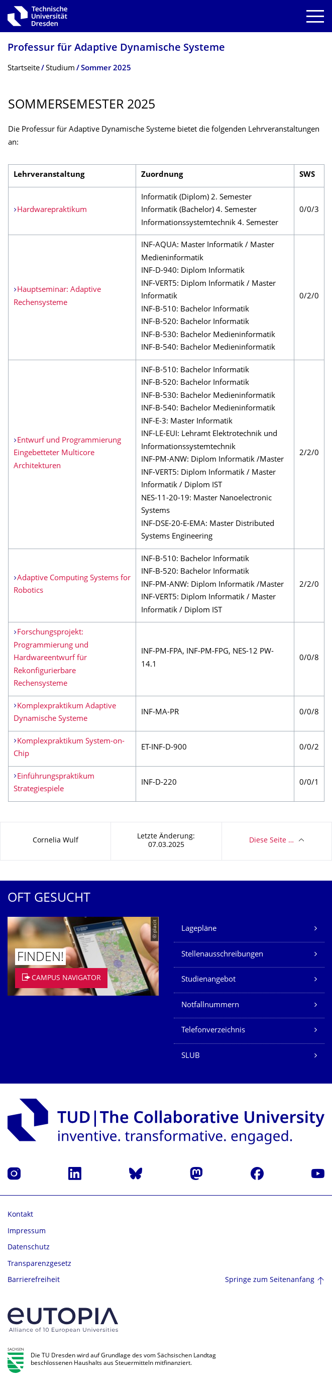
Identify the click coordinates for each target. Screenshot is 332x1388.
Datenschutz (29, 1247)
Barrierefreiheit (34, 1280)
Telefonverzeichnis (213, 1030)
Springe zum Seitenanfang (269, 1280)
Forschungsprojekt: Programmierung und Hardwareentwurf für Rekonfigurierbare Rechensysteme (51, 658)
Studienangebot (208, 980)
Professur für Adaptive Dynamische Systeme (116, 48)
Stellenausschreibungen (222, 954)
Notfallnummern (210, 1005)
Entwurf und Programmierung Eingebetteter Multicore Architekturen (68, 453)
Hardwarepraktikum (52, 210)
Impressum (27, 1231)
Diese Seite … (271, 840)
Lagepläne (198, 929)
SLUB (190, 1056)
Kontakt (20, 1215)
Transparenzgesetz (39, 1264)
